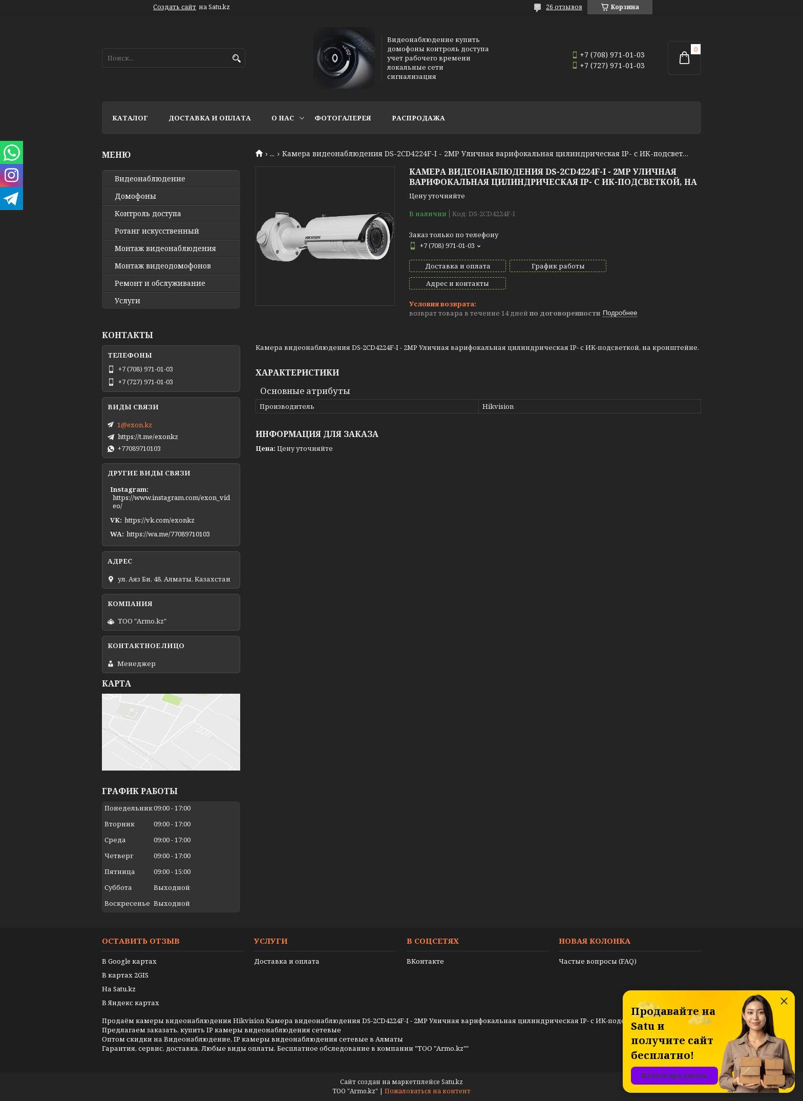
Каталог (130, 117)
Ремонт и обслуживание (160, 283)
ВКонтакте (425, 961)
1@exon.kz (134, 425)
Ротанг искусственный (157, 231)
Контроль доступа (148, 213)
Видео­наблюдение (150, 178)
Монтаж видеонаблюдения (165, 248)
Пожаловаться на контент (428, 1091)
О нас (282, 117)
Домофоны (135, 196)
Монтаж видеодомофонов (163, 266)
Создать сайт (174, 7)
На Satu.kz (119, 988)
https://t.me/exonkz (148, 436)
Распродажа (418, 117)
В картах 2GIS (125, 975)
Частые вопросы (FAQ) (598, 961)
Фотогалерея (342, 117)
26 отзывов (564, 7)
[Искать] (236, 59)
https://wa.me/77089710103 (168, 534)
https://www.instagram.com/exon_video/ (171, 501)
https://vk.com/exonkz (159, 520)
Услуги (127, 300)
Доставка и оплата (209, 117)
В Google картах (129, 961)
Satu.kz (452, 1081)
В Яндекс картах (130, 1002)
